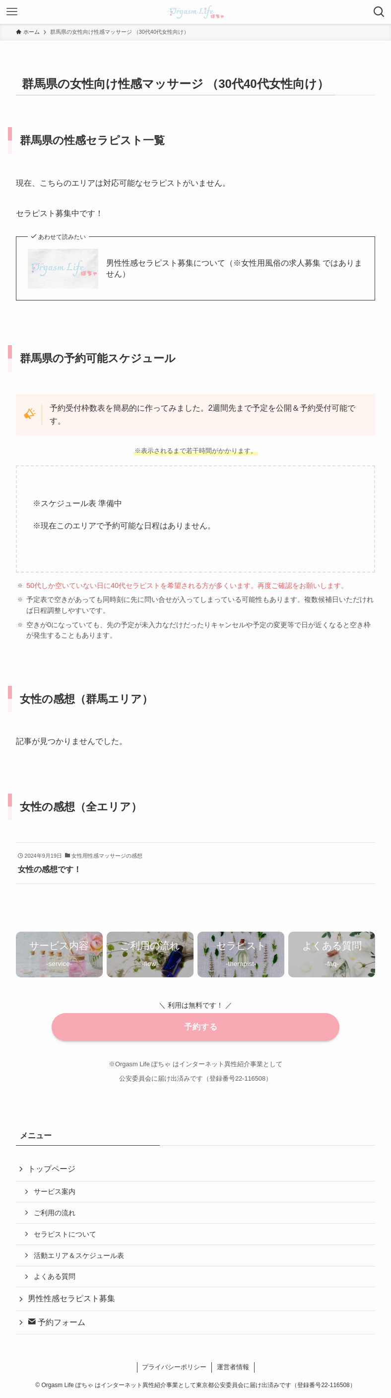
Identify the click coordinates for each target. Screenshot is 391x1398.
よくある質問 (54, 1276)
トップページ (51, 1169)
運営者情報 (233, 1367)
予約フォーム (56, 1322)
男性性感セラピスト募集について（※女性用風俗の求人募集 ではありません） (234, 268)
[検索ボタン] (379, 12)
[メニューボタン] (12, 12)
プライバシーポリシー (174, 1367)
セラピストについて (65, 1234)
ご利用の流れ (54, 1213)
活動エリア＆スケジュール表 (79, 1255)
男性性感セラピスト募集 (71, 1298)
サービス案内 (54, 1191)
